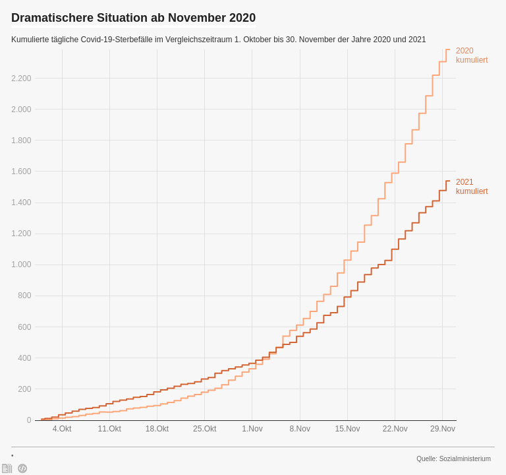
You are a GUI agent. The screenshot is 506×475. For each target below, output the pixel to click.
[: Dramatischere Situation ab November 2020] (7, 468)
